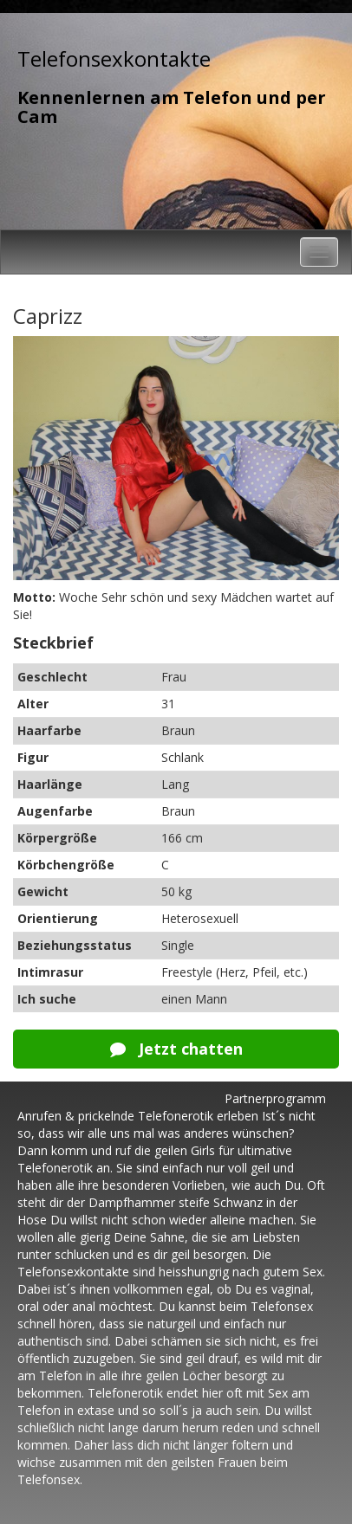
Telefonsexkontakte (114, 58)
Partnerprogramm (275, 1098)
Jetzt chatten (176, 1048)
